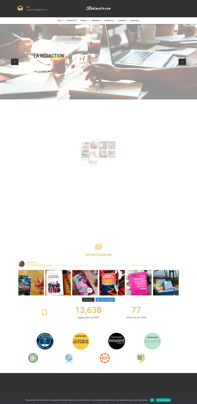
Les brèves (122, 21)
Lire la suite (48, 71)
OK (152, 400)
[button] (15, 61)
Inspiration (95, 21)
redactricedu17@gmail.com (36, 10)
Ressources (135, 21)
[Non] (194, 400)
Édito (59, 21)
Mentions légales (163, 400)
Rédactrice (98, 9)
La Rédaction (71, 21)
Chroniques (108, 21)
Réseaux (83, 21)
